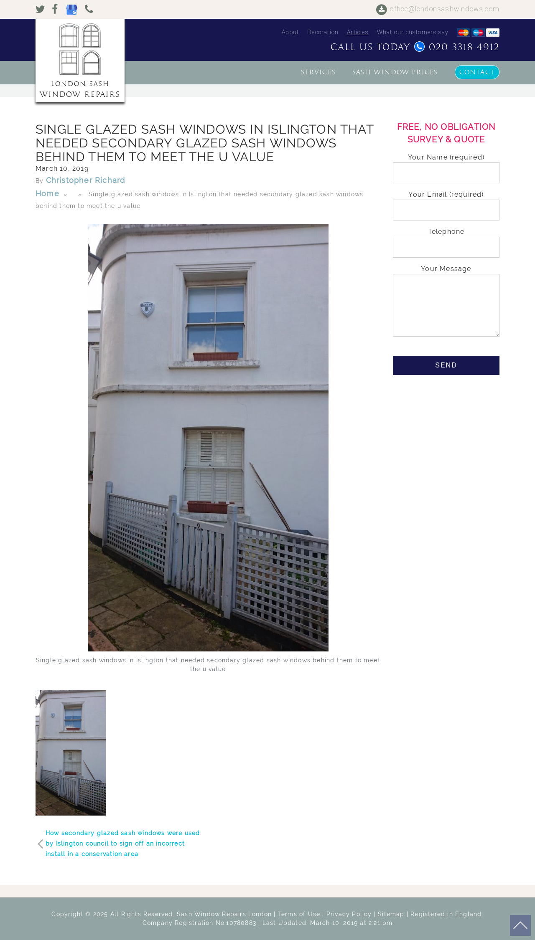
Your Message (446, 301)
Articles (358, 32)
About (290, 32)
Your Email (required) (446, 202)
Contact (477, 72)
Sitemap (391, 914)
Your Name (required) (446, 165)
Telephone (446, 239)
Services (318, 72)
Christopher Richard (85, 180)
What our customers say (412, 32)
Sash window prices (395, 72)
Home (47, 193)
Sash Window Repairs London (224, 914)
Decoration (323, 32)
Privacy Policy (349, 914)
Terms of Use (299, 914)
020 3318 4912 (456, 47)
